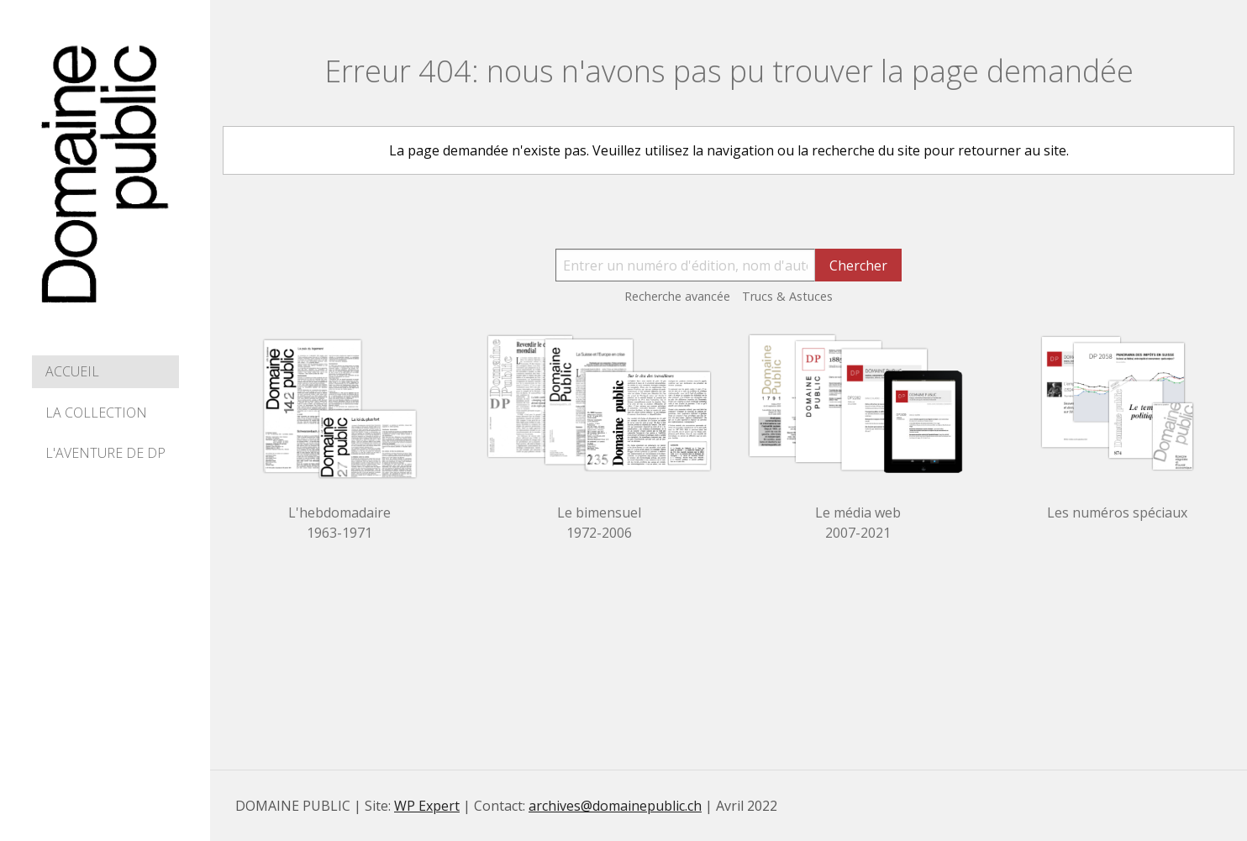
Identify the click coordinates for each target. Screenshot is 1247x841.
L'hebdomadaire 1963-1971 (339, 522)
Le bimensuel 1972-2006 (599, 522)
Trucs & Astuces (787, 296)
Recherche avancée (677, 296)
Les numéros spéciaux (1117, 512)
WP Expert (427, 805)
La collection (96, 412)
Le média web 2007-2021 (858, 522)
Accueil (72, 371)
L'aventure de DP (105, 453)
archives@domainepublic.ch (615, 805)
